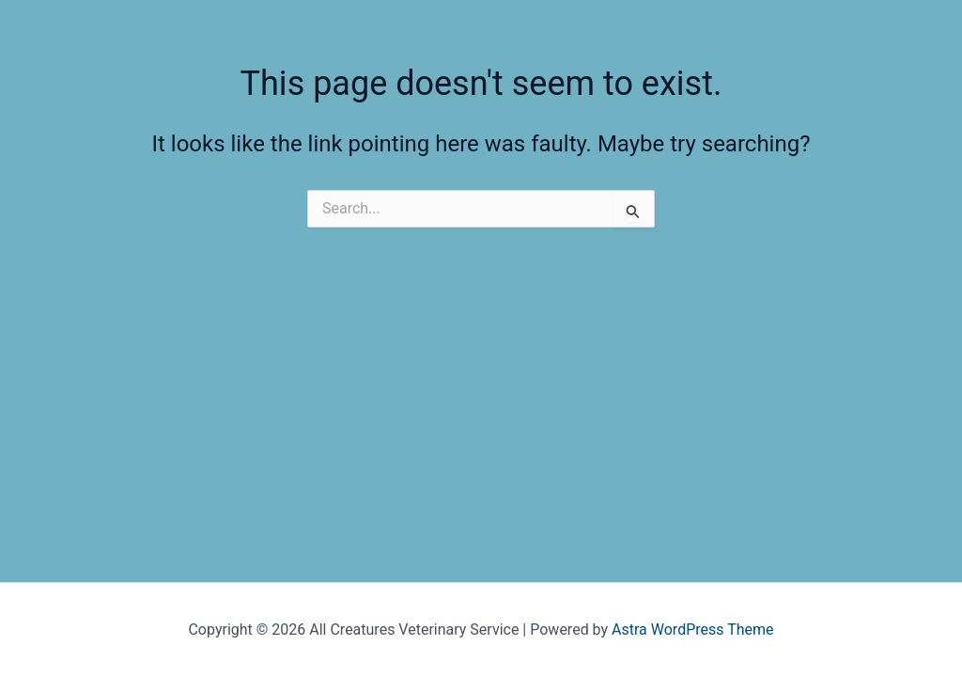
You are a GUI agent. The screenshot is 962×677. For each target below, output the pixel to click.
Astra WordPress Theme (692, 629)
